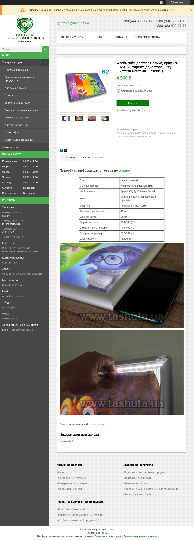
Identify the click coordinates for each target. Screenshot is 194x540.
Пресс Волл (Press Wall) (71, 509)
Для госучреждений (16, 125)
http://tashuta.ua (12, 285)
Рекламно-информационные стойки (80, 514)
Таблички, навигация (17, 102)
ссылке (124, 170)
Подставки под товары (138, 477)
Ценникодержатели (136, 483)
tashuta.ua (98, 424)
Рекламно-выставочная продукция (19, 78)
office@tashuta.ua (12, 296)
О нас (100, 37)
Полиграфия (12, 132)
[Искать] (45, 49)
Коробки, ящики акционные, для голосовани (151, 488)
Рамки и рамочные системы (21, 110)
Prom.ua (113, 529)
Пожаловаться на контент (108, 536)
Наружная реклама (16, 69)
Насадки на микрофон (137, 494)
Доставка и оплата (147, 37)
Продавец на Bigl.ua (97, 533)
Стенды (9, 95)
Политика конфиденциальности (140, 536)
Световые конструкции (72, 477)
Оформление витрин (70, 488)
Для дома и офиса (15, 88)
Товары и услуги (12, 62)
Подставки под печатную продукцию (147, 472)
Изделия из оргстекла (18, 117)
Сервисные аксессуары (19, 139)
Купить (132, 103)
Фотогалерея (10, 147)
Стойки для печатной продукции (78, 520)
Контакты (120, 37)
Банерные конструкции (72, 483)
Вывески (63, 472)
